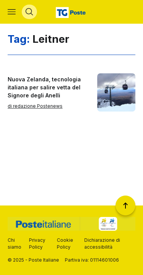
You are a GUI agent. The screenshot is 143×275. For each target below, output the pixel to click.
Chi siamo (14, 243)
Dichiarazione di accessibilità (102, 243)
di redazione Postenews (35, 106)
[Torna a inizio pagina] (125, 205)
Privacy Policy (37, 243)
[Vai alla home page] (71, 12)
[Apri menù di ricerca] (29, 11)
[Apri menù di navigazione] (12, 11)
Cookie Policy (65, 243)
